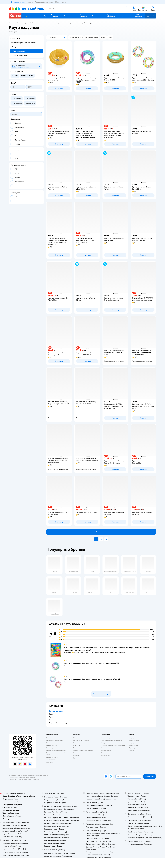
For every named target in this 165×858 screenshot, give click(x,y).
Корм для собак (134, 745)
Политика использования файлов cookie (56, 754)
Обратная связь (51, 760)
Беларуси (36, 779)
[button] (150, 15)
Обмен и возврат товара (53, 743)
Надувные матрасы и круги (70, 23)
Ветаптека (132, 750)
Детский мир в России (16, 779)
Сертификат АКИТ (52, 757)
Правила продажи (51, 745)
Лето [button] (51, 717)
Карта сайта (49, 762)
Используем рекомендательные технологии (23, 777)
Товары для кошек (134, 738)
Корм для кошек (134, 740)
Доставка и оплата (51, 738)
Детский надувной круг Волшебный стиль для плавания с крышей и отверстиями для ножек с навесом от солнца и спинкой (107, 648)
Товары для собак (134, 743)
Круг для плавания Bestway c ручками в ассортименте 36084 (92, 679)
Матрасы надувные (20, 55)
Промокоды (50, 748)
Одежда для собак (134, 748)
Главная (11, 23)
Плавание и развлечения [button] (58, 720)
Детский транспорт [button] (56, 711)
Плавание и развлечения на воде (44, 23)
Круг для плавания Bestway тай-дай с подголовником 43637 (91, 663)
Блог (102, 753)
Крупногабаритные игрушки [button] (59, 723)
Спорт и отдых (22, 23)
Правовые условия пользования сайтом (36, 775)
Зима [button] (51, 714)
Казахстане (27, 779)
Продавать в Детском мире (54, 740)
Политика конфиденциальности (56, 750)
